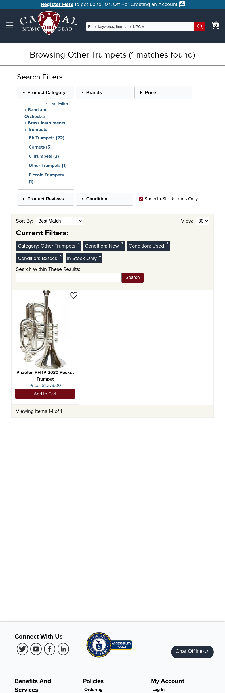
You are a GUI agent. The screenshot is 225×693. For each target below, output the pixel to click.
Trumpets (37, 129)
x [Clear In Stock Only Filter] (100, 255)
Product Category (47, 92)
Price (150, 92)
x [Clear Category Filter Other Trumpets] (78, 243)
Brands (94, 92)
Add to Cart (45, 393)
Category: (29, 245)
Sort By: (25, 220)
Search (132, 277)
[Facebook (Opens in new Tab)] (49, 649)
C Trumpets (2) (44, 156)
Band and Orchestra (35, 113)
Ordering (93, 689)
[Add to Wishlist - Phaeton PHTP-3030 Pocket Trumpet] (74, 295)
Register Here (57, 4)
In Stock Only (82, 258)
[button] (10, 25)
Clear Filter (57, 104)
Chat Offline (192, 652)
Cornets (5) (40, 147)
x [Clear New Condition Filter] (122, 243)
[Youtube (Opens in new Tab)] (36, 649)
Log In (158, 689)
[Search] (199, 26)
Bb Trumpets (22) (46, 137)
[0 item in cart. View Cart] (215, 25)
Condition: (97, 245)
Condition (97, 199)
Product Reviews (46, 199)
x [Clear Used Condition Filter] (167, 243)
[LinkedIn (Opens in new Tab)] (63, 649)
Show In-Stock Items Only (168, 198)
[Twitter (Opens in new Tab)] (22, 649)
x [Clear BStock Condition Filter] (60, 255)
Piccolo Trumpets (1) (46, 178)
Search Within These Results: (48, 268)
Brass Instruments (46, 123)
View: (188, 220)
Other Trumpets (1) (48, 165)
